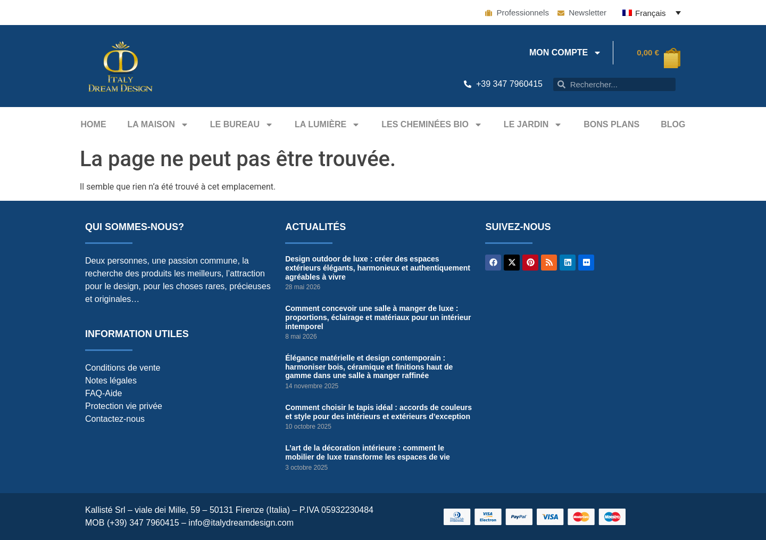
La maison (158, 124)
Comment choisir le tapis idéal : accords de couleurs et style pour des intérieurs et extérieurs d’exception (378, 412)
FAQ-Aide (103, 393)
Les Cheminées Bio (431, 124)
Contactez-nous (115, 418)
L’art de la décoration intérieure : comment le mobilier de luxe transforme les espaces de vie (367, 452)
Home (93, 124)
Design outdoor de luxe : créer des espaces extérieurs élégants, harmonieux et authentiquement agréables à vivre (377, 268)
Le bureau (241, 124)
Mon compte (565, 52)
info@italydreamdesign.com (241, 522)
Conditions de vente (122, 367)
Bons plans (611, 124)
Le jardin (533, 124)
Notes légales (111, 380)
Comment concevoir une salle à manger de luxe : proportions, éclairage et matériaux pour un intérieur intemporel (378, 317)
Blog (673, 124)
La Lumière (327, 124)
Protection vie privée (123, 406)
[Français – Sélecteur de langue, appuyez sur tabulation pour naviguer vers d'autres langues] (651, 12)
